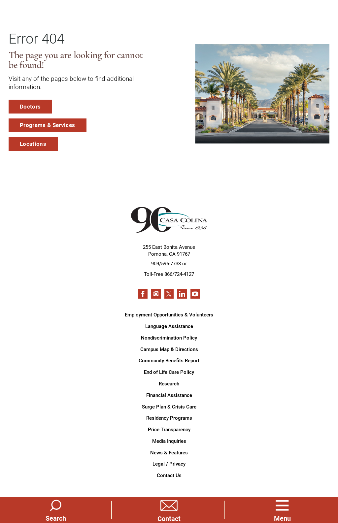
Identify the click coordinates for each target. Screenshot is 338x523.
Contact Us (169, 475)
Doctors (30, 106)
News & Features (169, 452)
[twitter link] (169, 293)
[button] (282, 510)
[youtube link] (195, 293)
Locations (33, 143)
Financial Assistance (169, 395)
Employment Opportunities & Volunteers (169, 314)
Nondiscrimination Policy (169, 337)
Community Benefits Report (169, 360)
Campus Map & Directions (169, 349)
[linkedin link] (181, 293)
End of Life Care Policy (169, 372)
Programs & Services (47, 125)
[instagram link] (155, 293)
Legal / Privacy (169, 463)
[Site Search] (56, 510)
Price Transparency (169, 429)
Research (169, 383)
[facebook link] (143, 293)
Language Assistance (169, 326)
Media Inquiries (169, 441)
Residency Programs (169, 417)
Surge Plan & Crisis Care (169, 406)
